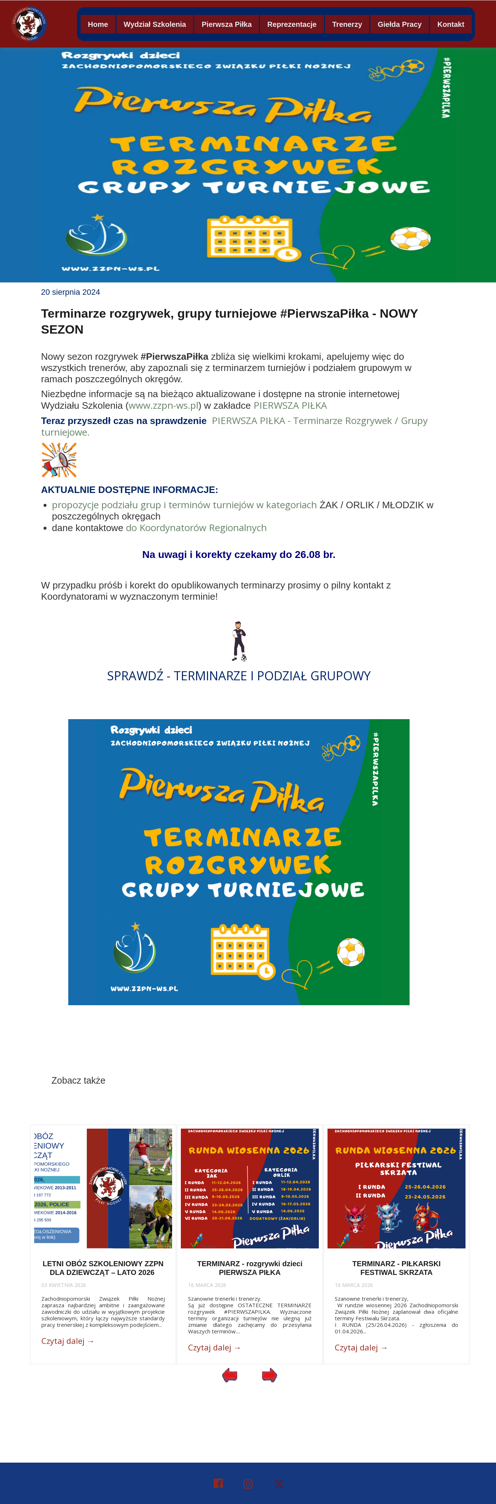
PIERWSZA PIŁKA (290, 405)
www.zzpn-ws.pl (163, 405)
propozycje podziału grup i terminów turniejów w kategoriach (184, 504)
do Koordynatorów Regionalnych (196, 527)
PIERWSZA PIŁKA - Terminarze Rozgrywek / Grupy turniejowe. (234, 426)
